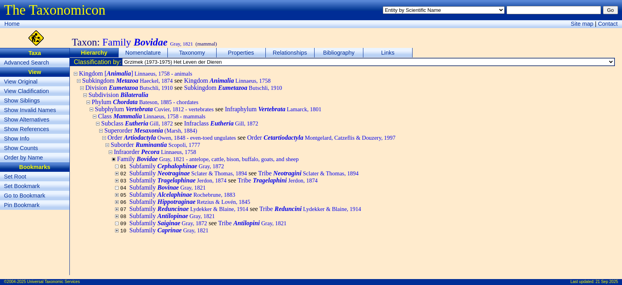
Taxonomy (192, 52)
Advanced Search (26, 62)
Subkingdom (127, 80)
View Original (21, 81)
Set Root (15, 176)
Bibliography (339, 52)
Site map (582, 24)
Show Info (16, 138)
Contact (608, 24)
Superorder (150, 130)
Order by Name (23, 157)
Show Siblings (22, 100)
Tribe (308, 173)
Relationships (290, 52)
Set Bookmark (22, 186)
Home (11, 24)
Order (172, 137)
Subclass (137, 123)
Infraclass (221, 123)
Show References (26, 129)
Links (388, 52)
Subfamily (176, 166)
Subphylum (154, 109)
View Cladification (26, 91)
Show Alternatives (26, 119)
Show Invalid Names (30, 110)
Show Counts (21, 148)
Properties (241, 52)
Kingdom (227, 80)
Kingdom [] (135, 73)
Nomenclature (143, 52)
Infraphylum (273, 109)
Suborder (155, 144)
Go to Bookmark (24, 195)
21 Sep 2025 (606, 281)
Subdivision (118, 94)
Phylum (145, 102)
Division (129, 87)
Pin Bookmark (22, 205)
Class (151, 116)
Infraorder (155, 151)
